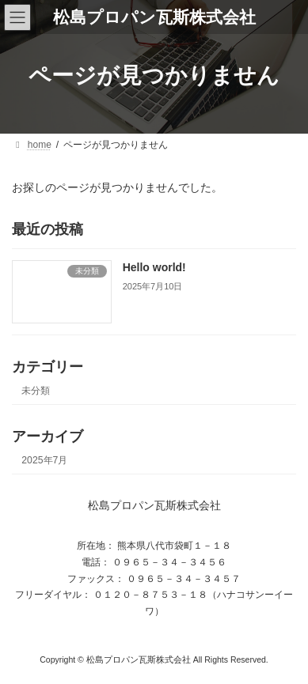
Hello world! (154, 267)
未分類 (35, 389)
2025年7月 (44, 460)
